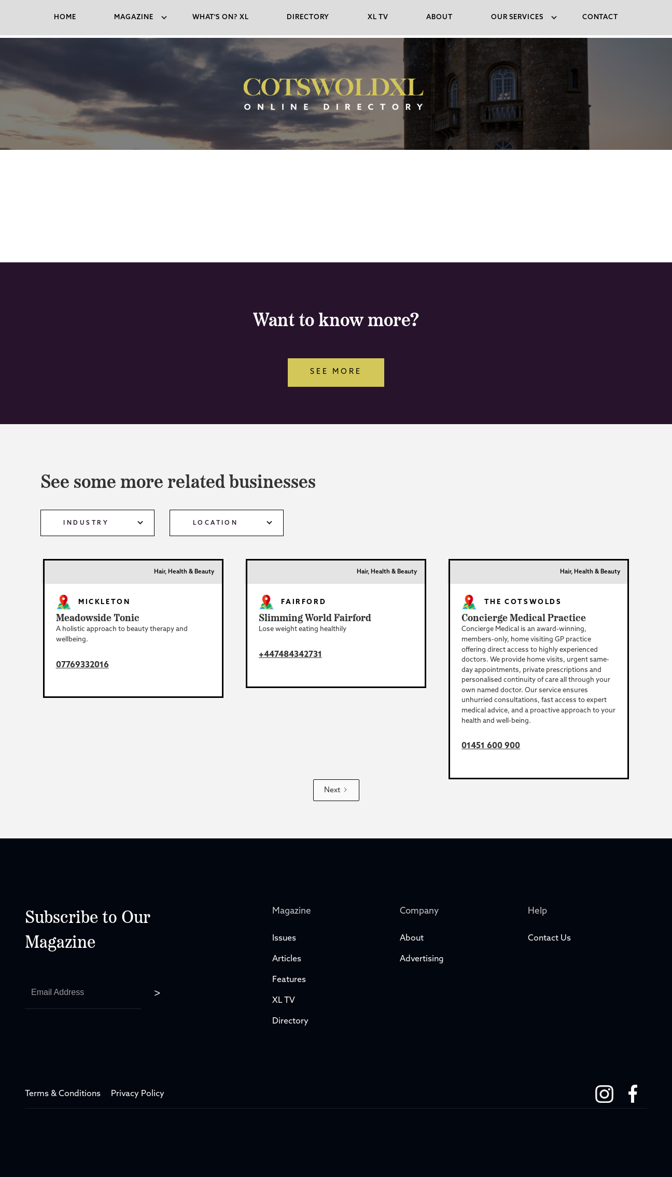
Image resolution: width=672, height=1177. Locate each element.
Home (65, 17)
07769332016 (82, 665)
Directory (291, 1021)
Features (289, 980)
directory (308, 17)
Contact (600, 17)
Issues (284, 938)
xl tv (378, 17)
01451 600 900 (490, 746)
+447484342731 (290, 655)
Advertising (422, 959)
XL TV (284, 1001)
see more (336, 372)
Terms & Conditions (63, 1094)
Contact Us (549, 938)
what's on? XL (220, 17)
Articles (286, 959)
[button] (134, 18)
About (439, 17)
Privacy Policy (137, 1094)
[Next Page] (336, 790)
